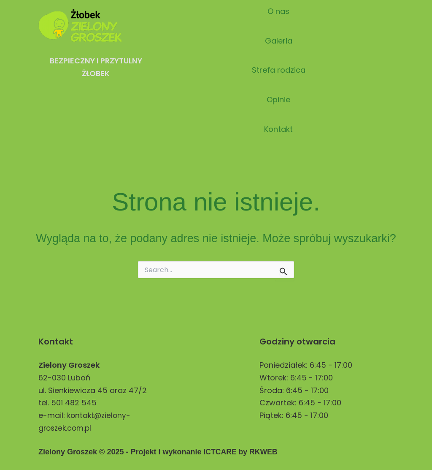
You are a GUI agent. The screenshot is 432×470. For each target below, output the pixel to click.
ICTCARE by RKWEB (241, 452)
